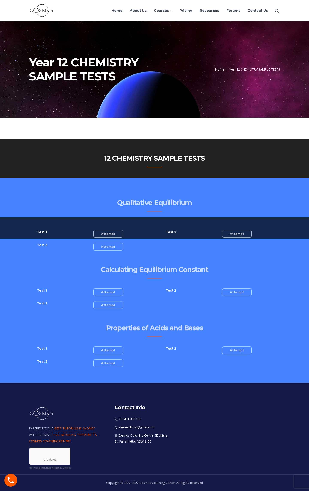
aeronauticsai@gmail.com (134, 427)
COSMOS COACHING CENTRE (50, 441)
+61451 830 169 (128, 419)
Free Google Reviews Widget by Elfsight (50, 468)
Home (219, 69)
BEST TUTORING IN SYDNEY (74, 428)
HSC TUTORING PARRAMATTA (75, 435)
